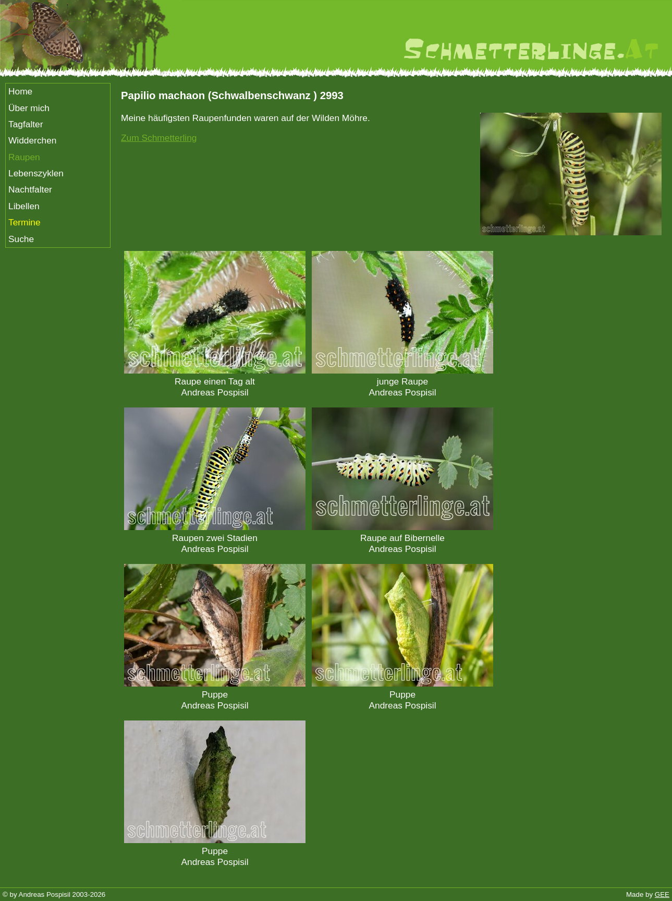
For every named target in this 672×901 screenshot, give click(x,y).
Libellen (24, 206)
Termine (24, 222)
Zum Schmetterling (159, 138)
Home (20, 91)
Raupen (24, 157)
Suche (21, 239)
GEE (662, 894)
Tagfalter (25, 124)
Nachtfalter (30, 189)
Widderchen (32, 140)
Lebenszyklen (36, 173)
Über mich (29, 108)
